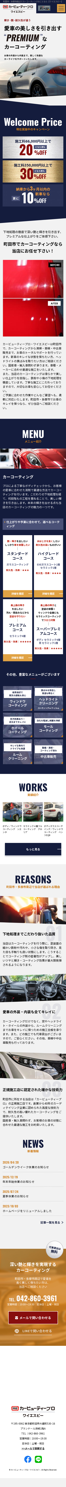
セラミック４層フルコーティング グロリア (32, 829)
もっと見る (33, 849)
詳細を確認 (17, 593)
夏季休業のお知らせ (16, 1196)
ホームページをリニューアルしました (27, 1211)
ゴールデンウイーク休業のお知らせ (26, 1167)
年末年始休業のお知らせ (18, 1181)
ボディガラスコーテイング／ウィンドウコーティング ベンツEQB (53, 830)
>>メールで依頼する (33, 1448)
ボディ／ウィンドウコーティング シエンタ (12, 829)
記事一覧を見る (50, 1222)
